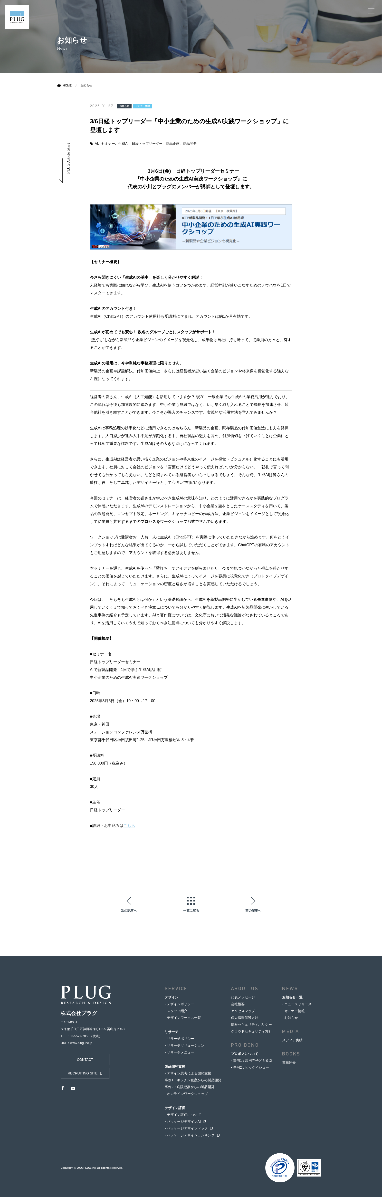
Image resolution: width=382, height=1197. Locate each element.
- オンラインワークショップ (186, 1094)
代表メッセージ (243, 997)
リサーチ (171, 1032)
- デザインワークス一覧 (183, 1018)
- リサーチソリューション (184, 1045)
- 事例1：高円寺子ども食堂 (251, 1061)
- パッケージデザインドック (186, 1128)
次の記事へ (129, 910)
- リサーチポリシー (179, 1039)
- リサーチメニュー (179, 1052)
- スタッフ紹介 (176, 1011)
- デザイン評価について (183, 1115)
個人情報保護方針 (244, 1018)
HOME (67, 85)
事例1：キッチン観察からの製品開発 (193, 1080)
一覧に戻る (191, 910)
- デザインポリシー (179, 1004)
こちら (129, 826)
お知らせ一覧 (292, 997)
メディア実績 (292, 1040)
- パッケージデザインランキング (190, 1135)
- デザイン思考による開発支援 (188, 1073)
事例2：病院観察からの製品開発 (189, 1087)
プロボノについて (244, 1054)
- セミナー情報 (293, 1011)
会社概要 (238, 1004)
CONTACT (85, 1060)
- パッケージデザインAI (183, 1121)
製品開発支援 (175, 1066)
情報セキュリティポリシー (251, 1024)
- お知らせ (290, 1018)
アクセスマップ (243, 1011)
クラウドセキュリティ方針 (251, 1031)
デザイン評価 (175, 1108)
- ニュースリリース (297, 1004)
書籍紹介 (289, 1062)
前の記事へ (253, 910)
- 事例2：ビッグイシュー (250, 1067)
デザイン (171, 997)
